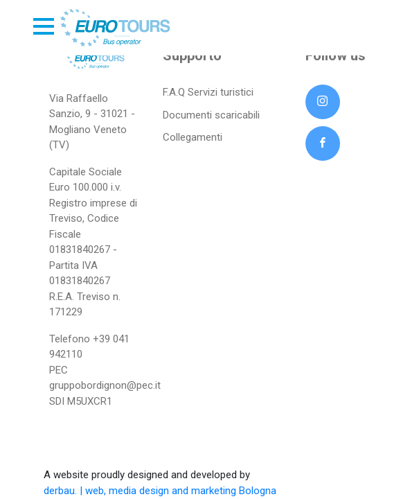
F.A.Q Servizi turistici (208, 92)
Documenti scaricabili (211, 115)
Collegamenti (192, 137)
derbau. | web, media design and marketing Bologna (160, 490)
